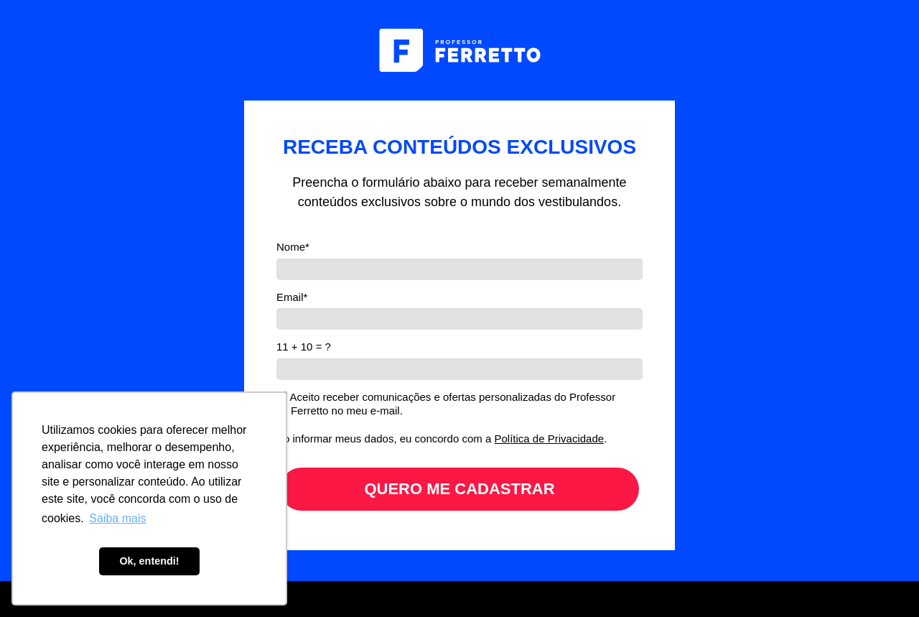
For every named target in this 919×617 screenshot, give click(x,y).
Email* (291, 297)
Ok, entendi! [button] (149, 561)
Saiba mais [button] (117, 518)
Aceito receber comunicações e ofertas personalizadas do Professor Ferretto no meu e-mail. (446, 404)
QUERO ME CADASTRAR (459, 489)
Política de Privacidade (550, 438)
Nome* (292, 247)
